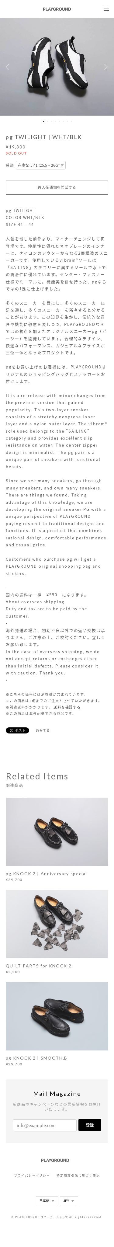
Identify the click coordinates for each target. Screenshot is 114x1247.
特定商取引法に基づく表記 (78, 1175)
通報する (43, 730)
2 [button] (47, 121)
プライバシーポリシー (32, 1175)
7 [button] (67, 121)
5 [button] (59, 121)
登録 (90, 1125)
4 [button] (55, 121)
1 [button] (43, 121)
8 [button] (71, 121)
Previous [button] (9, 67)
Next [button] (105, 67)
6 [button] (63, 121)
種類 (10, 165)
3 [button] (51, 121)
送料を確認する (67, 707)
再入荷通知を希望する (57, 187)
